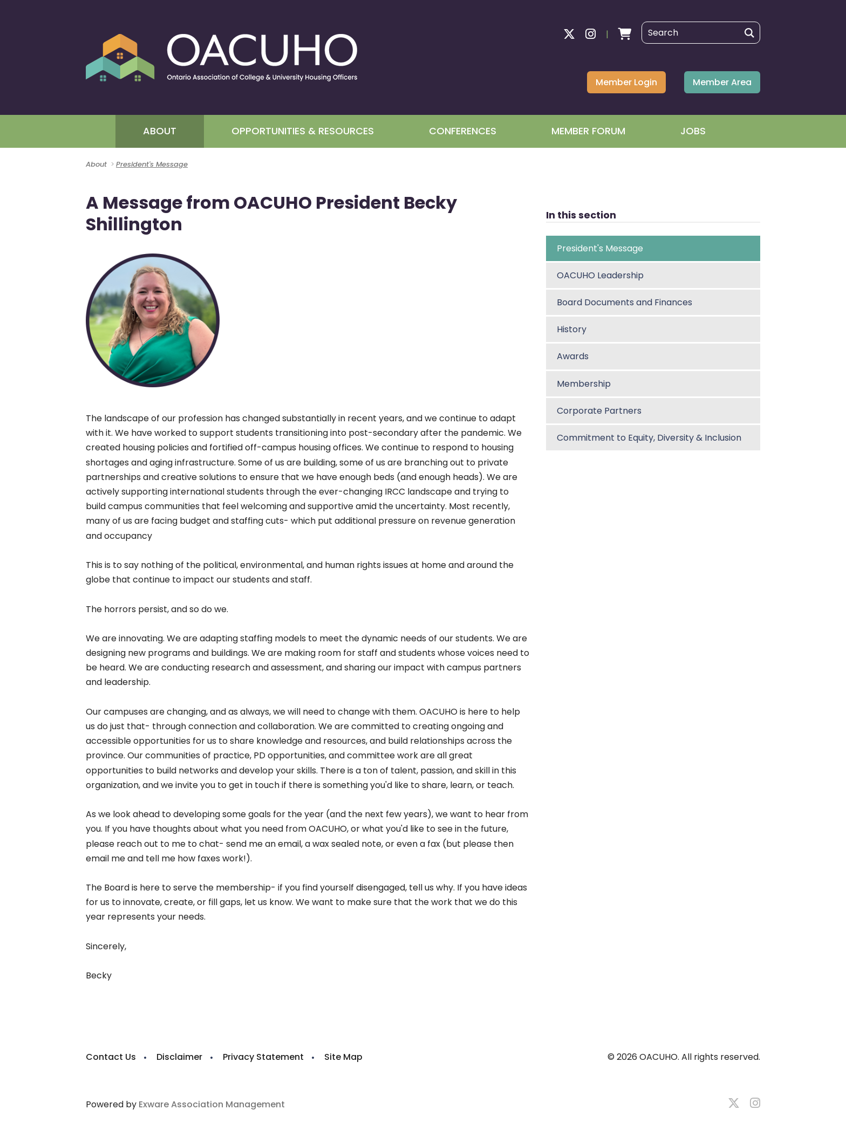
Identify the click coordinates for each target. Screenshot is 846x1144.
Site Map (343, 1057)
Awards (573, 356)
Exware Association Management (212, 1104)
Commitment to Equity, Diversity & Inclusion (649, 437)
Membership (584, 384)
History (571, 329)
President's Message (152, 164)
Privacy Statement (263, 1057)
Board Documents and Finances (624, 302)
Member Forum (588, 131)
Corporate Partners (599, 411)
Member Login (626, 82)
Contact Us (111, 1057)
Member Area (722, 82)
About (159, 131)
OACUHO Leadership (600, 275)
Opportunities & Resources (302, 131)
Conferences (462, 131)
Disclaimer (179, 1057)
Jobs (693, 131)
